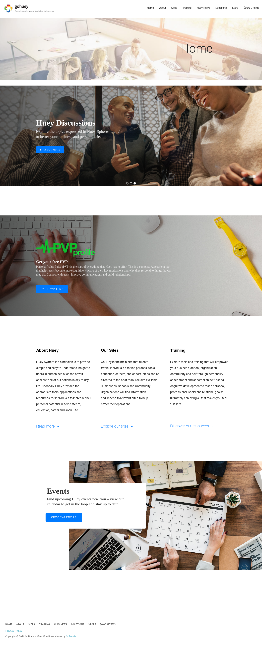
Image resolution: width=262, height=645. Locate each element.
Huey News (203, 7)
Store (235, 7)
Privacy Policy (13, 631)
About (162, 7)
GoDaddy (71, 636)
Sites (174, 7)
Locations (221, 7)
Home (150, 7)
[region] (131, 136)
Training (187, 7)
